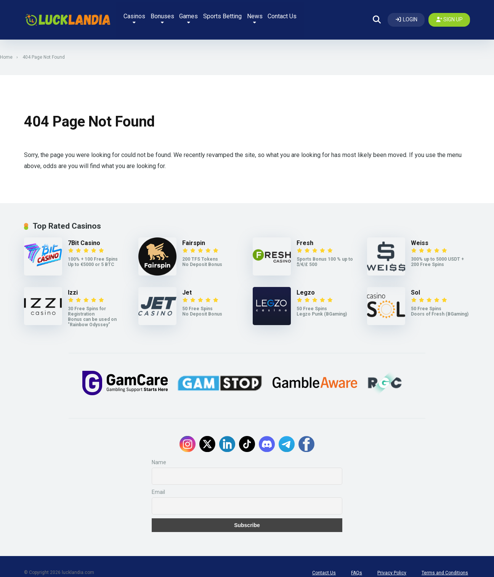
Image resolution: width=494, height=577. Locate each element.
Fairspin (193, 234)
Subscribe (247, 513)
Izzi (73, 283)
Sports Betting (246, 14)
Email (158, 480)
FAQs (356, 560)
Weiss (419, 234)
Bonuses (181, 16)
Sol (415, 283)
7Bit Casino (84, 234)
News (281, 16)
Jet (187, 283)
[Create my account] (449, 15)
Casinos (151, 16)
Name (159, 450)
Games (210, 16)
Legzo (306, 283)
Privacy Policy (391, 560)
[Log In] (406, 15)
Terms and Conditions (445, 560)
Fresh (305, 234)
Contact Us (311, 14)
